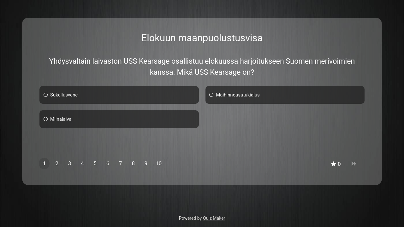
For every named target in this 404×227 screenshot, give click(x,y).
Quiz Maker (214, 218)
